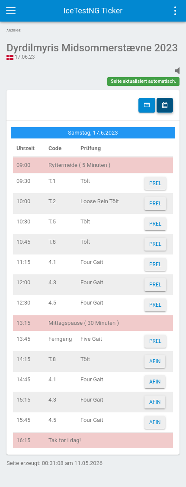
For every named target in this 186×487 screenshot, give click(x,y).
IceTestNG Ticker (93, 10)
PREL (155, 183)
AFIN (154, 361)
